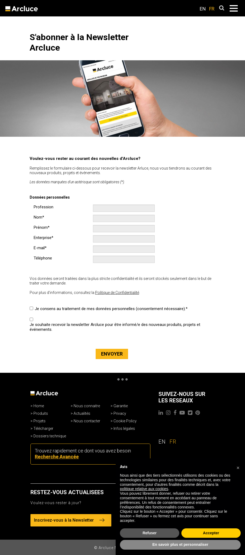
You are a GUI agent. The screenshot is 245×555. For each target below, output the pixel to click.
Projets (39, 421)
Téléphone (43, 258)
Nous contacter (87, 421)
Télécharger (43, 428)
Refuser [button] (150, 533)
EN (203, 9)
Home (38, 406)
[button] (238, 467)
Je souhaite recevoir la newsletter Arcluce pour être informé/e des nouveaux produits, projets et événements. (115, 327)
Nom (38, 217)
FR (212, 9)
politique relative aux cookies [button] (144, 489)
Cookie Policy (125, 421)
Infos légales (124, 428)
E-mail (39, 247)
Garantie (120, 406)
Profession (43, 207)
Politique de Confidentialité (117, 292)
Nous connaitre (87, 406)
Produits (40, 413)
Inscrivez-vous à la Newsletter (69, 520)
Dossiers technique (49, 436)
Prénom (41, 227)
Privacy (119, 413)
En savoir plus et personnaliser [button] (180, 544)
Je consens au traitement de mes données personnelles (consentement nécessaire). (110, 308)
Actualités (82, 413)
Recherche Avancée (57, 456)
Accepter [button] (211, 533)
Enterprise (42, 237)
